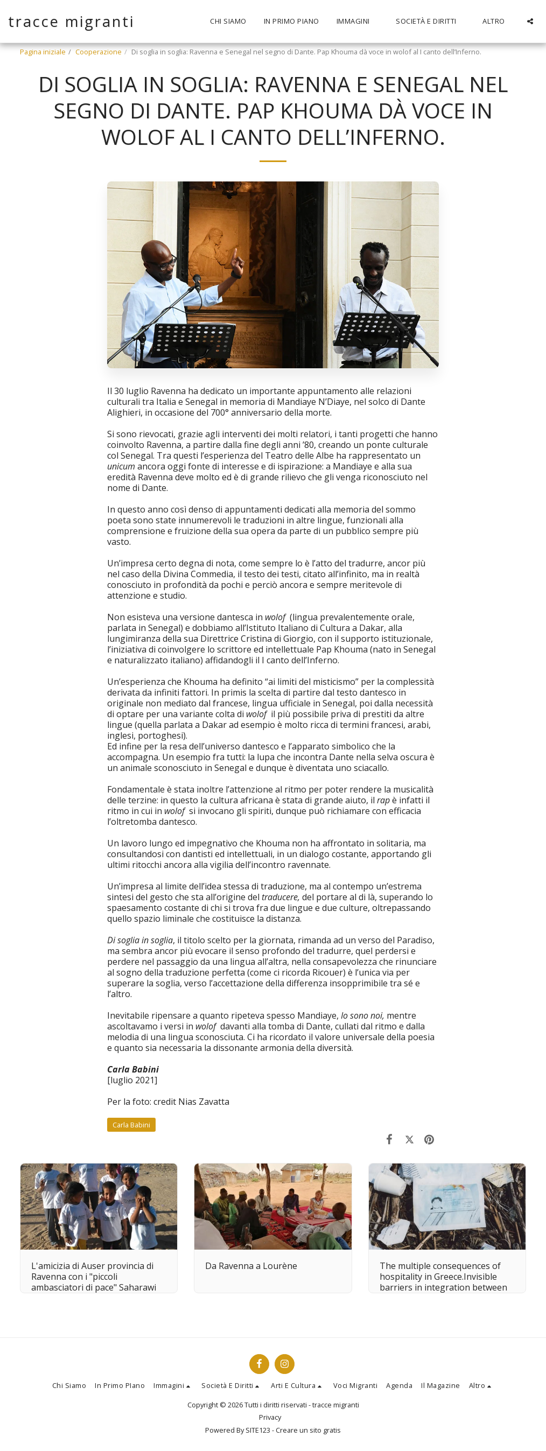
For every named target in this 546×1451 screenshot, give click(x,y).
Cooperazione (98, 52)
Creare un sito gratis (308, 1430)
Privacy (270, 1417)
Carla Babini (131, 1125)
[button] (357, 22)
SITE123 (258, 1430)
